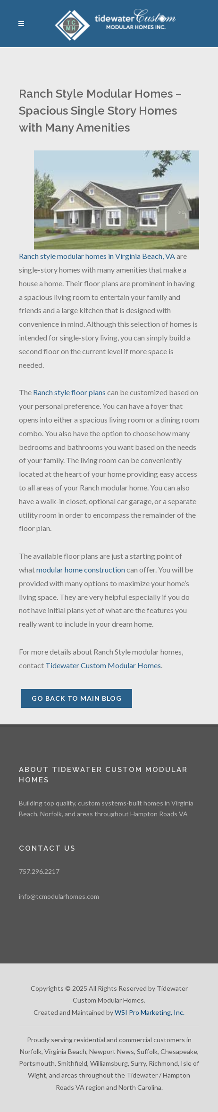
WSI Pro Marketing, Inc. (149, 1012)
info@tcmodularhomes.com (59, 896)
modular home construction (80, 569)
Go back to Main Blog (77, 698)
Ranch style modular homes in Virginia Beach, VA (97, 255)
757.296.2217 (39, 871)
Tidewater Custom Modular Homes (103, 665)
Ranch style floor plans (69, 392)
